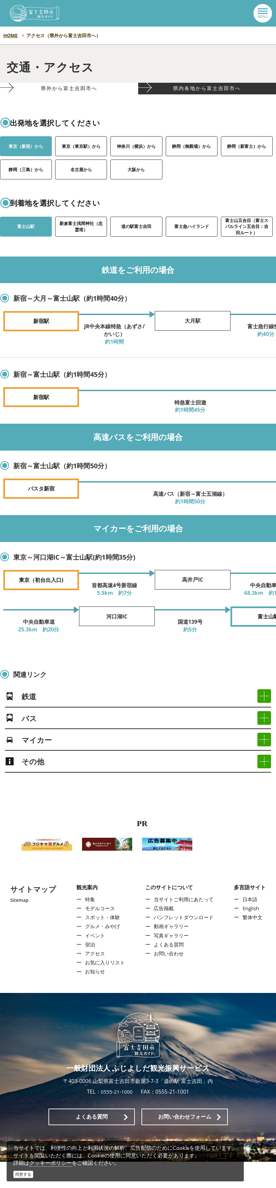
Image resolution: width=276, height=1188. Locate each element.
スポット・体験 (101, 943)
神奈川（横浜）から (136, 161)
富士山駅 (26, 241)
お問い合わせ (168, 979)
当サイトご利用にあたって (184, 925)
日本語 (251, 925)
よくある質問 (168, 970)
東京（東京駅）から (81, 161)
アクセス (93, 979)
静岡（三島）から (26, 184)
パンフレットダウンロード (184, 943)
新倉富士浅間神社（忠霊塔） (81, 241)
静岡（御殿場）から (191, 161)
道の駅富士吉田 (136, 241)
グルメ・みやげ (101, 952)
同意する (23, 1174)
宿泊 (87, 970)
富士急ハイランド (191, 241)
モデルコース (98, 934)
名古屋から (81, 184)
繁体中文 (254, 943)
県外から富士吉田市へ (69, 96)
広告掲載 (163, 934)
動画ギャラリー (171, 952)
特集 (87, 925)
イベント (93, 961)
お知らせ (93, 997)
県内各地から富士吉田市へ (207, 96)
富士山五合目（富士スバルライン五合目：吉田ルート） (247, 247)
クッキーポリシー (50, 1162)
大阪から (136, 184)
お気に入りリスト (103, 988)
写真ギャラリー (171, 961)
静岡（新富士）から (247, 161)
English (252, 934)
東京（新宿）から (26, 161)
